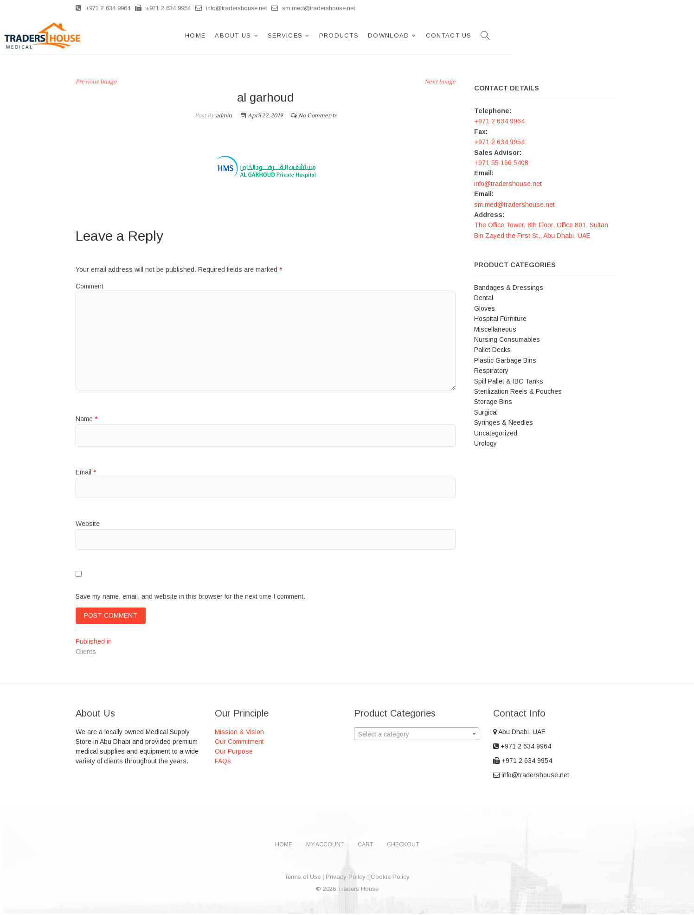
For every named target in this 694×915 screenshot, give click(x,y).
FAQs (223, 762)
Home (300, 35)
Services (390, 35)
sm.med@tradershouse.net (313, 8)
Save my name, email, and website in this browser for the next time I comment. (190, 596)
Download (493, 35)
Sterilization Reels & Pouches (518, 391)
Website (88, 523)
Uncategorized (495, 433)
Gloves (484, 308)
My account (325, 846)
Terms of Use (302, 878)
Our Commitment (239, 743)
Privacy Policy (346, 878)
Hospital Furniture (500, 318)
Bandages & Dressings (508, 287)
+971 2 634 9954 (163, 8)
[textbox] (416, 735)
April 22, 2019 (262, 115)
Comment (89, 286)
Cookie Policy (390, 878)
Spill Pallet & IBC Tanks (508, 381)
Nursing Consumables (507, 339)
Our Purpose (234, 752)
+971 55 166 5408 (501, 162)
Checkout (403, 846)
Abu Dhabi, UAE (519, 733)
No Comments (317, 115)
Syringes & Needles (503, 422)
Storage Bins (493, 401)
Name (86, 418)
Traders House (358, 890)
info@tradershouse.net (231, 8)
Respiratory (491, 370)
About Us (338, 35)
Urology (485, 443)
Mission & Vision (239, 733)
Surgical (486, 412)
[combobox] (416, 735)
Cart (365, 846)
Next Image (440, 81)
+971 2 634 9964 (103, 8)
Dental (483, 297)
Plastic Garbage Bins (505, 360)
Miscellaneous (495, 329)
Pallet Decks (492, 349)
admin (223, 115)
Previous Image (96, 81)
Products (443, 35)
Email (86, 472)
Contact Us (554, 35)
